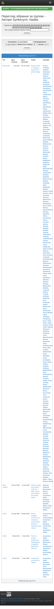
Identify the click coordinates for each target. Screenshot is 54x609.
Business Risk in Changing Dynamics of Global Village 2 (35, 70)
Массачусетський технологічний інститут (17, 601)
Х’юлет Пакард (39, 601)
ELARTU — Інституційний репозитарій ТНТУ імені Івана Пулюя (25, 8)
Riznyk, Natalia (48, 481)
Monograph (6, 66)
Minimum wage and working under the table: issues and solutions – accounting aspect (36, 491)
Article (4, 513)
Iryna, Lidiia (47, 321)
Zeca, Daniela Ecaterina (47, 115)
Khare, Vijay (47, 323)
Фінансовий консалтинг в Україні (35, 560)
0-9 (14, 25)
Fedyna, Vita (47, 473)
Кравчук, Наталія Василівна (46, 487)
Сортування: (12, 42)
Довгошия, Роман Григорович (47, 544)
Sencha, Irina (47, 193)
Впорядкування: (40, 42)
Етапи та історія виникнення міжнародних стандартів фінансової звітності (35, 542)
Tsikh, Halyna (47, 327)
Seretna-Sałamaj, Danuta (46, 403)
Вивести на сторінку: (25, 44)
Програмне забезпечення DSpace (12, 599)
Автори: (41, 44)
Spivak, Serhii (47, 191)
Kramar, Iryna (47, 325)
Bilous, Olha (47, 479)
